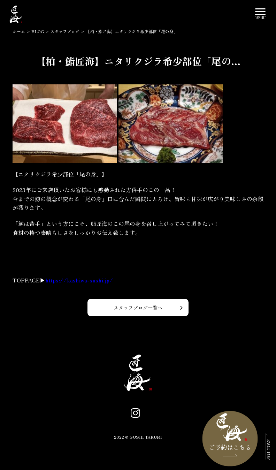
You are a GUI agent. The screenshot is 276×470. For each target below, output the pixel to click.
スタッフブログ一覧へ (138, 307)
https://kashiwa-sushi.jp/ (79, 280)
